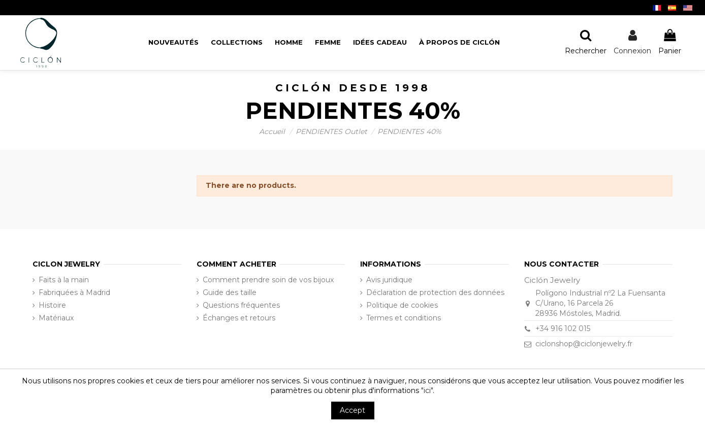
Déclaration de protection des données (435, 292)
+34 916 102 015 (562, 328)
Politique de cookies (402, 305)
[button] (459, 42)
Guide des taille (230, 292)
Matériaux (56, 317)
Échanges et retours (239, 317)
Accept (352, 410)
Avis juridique (389, 279)
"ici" (427, 390)
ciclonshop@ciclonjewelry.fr (583, 343)
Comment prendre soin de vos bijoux (268, 279)
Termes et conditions (403, 317)
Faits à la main (64, 279)
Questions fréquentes (241, 305)
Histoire (52, 305)
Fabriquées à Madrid (74, 292)
